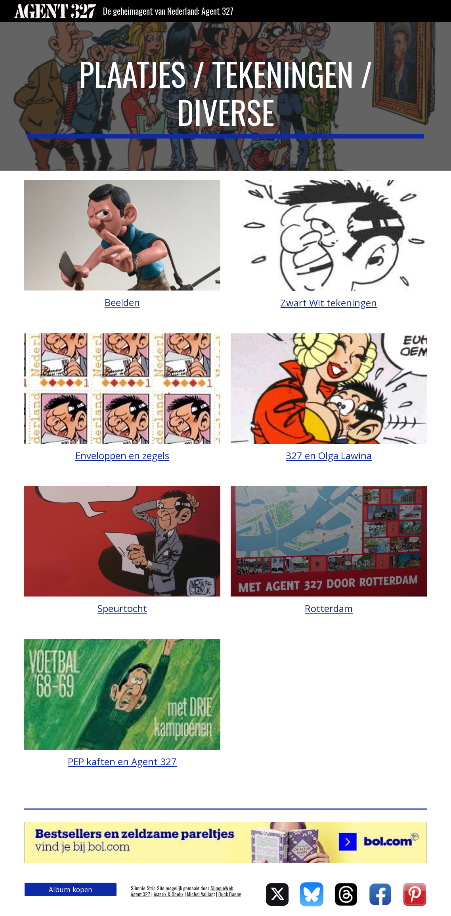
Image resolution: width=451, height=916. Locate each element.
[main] (225, 96)
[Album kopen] (71, 889)
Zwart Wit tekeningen (329, 302)
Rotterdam (329, 608)
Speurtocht (122, 608)
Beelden (122, 302)
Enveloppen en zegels (122, 455)
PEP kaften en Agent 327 (122, 761)
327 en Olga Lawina (329, 455)
